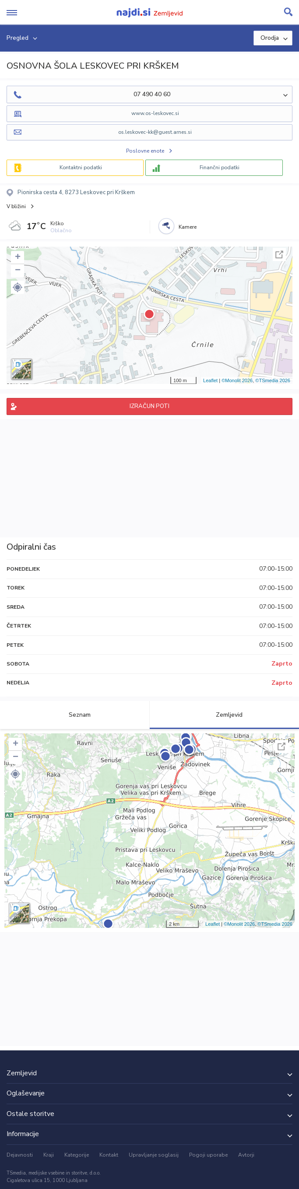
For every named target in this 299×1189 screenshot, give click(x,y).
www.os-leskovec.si (155, 113)
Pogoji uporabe (208, 1154)
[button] (17, 287)
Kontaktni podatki (81, 167)
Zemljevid (224, 715)
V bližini (16, 206)
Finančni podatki (219, 167)
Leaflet (210, 380)
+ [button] (18, 257)
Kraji (48, 1154)
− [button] (18, 270)
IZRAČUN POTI (149, 406)
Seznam (75, 715)
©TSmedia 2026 (272, 380)
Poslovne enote (145, 150)
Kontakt (108, 1154)
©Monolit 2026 (237, 380)
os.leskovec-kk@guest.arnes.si (155, 132)
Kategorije (76, 1154)
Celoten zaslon (279, 254)
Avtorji (246, 1154)
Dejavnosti (20, 1154)
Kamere (188, 226)
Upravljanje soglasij (154, 1154)
